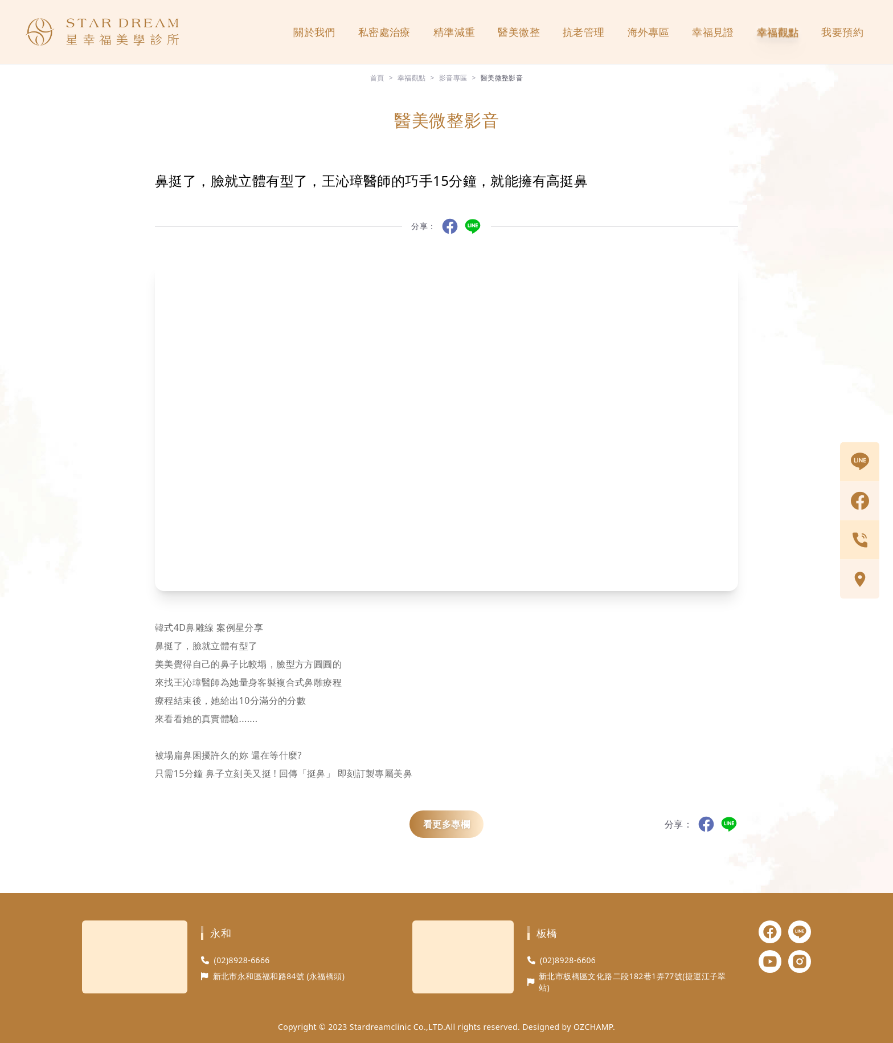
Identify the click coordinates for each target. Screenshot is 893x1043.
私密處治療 (384, 32)
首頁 (377, 78)
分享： (423, 226)
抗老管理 (584, 32)
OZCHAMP (593, 1026)
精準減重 (454, 32)
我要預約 (842, 32)
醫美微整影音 (502, 78)
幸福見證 (713, 32)
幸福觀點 (778, 32)
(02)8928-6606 (568, 960)
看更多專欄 (446, 824)
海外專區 (649, 32)
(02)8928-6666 (242, 960)
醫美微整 (519, 32)
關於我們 (314, 32)
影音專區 (453, 78)
